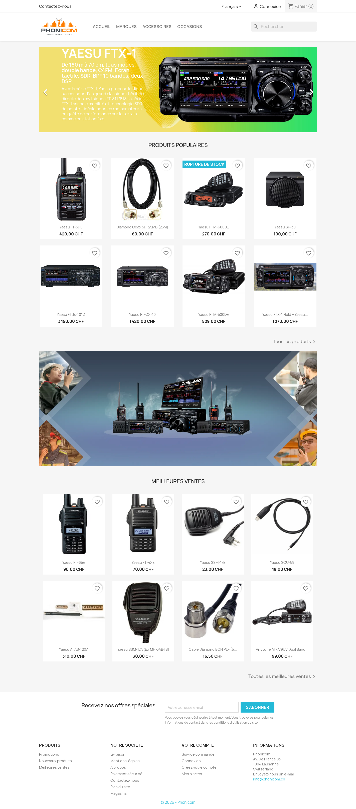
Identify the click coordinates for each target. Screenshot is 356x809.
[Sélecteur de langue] (232, 7)
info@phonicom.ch (269, 779)
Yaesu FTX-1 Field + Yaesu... (285, 314)
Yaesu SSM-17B (213, 562)
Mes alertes (192, 773)
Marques (126, 26)
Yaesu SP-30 (285, 227)
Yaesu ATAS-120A (73, 649)
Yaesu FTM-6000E (213, 227)
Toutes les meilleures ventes (282, 677)
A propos (118, 767)
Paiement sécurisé (126, 773)
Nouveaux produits (55, 760)
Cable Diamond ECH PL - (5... (213, 649)
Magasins (118, 793)
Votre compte (198, 745)
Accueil (101, 26)
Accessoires (156, 26)
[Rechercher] (284, 27)
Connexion (191, 760)
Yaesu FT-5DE (71, 227)
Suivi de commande (198, 754)
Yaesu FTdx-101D (71, 314)
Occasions (189, 26)
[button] (60, 89)
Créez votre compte (199, 767)
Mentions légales (125, 760)
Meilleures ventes (54, 767)
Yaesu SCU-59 (282, 562)
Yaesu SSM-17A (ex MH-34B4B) (143, 649)
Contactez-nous (55, 6)
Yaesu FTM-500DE (213, 314)
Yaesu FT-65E (73, 562)
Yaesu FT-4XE (143, 562)
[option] (178, 89)
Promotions (49, 754)
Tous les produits (295, 342)
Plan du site (120, 786)
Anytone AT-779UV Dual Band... (282, 649)
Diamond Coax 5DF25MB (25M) (142, 227)
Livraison (117, 754)
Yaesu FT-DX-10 (142, 314)
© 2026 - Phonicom (178, 802)
